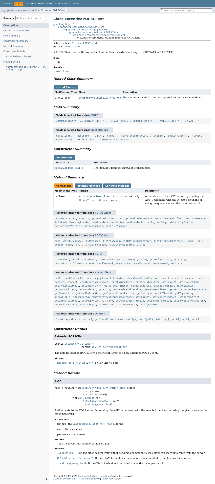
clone (58, 319)
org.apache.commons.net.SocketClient (81, 27)
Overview (7, 4)
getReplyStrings (160, 259)
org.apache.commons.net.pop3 (19, 10)
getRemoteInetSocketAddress (187, 289)
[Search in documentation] (186, 10)
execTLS (84, 218)
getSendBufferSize (88, 293)
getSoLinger (145, 293)
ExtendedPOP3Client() (18, 56)
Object (99, 313)
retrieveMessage (95, 244)
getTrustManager (195, 218)
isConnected (81, 297)
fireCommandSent (122, 282)
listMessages (111, 241)
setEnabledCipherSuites (108, 222)
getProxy (104, 289)
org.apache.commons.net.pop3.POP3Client (93, 32)
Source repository (110, 479)
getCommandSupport (112, 259)
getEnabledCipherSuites (107, 218)
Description (10, 25)
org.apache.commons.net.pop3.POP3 (85, 29)
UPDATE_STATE (193, 121)
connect (164, 278)
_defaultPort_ (64, 135)
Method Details (11, 62)
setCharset (142, 297)
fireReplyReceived (147, 282)
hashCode (116, 319)
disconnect (62, 259)
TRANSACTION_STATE (170, 121)
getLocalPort (87, 289)
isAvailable (62, 297)
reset (78, 244)
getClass (100, 319)
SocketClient (99, 130)
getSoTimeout (163, 293)
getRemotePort (64, 293)
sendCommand (105, 263)
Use (27, 4)
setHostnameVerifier (68, 226)
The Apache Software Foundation (94, 476)
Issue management (88, 479)
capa (57, 241)
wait (174, 319)
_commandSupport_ (66, 121)
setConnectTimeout (164, 297)
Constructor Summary (15, 41)
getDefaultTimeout (116, 285)
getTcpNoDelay (184, 293)
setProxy (107, 300)
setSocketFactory (66, 304)
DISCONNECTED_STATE (142, 121)
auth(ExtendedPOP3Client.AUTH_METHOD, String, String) (27, 68)
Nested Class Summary (16, 30)
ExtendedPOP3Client (53, 10)
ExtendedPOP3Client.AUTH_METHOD (99, 97)
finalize (84, 319)
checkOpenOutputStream (142, 278)
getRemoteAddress (155, 289)
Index (57, 4)
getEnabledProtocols (138, 218)
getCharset (169, 282)
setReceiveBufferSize (130, 300)
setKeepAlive (90, 300)
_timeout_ (197, 135)
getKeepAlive (185, 285)
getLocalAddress (65, 289)
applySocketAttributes (109, 278)
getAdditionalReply (84, 259)
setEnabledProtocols (140, 222)
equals (70, 319)
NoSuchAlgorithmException (108, 347)
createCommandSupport (94, 282)
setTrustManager (116, 226)
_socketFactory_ (177, 135)
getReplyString (137, 259)
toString (161, 319)
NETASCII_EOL (85, 139)
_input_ (98, 135)
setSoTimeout (107, 304)
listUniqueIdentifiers (169, 241)
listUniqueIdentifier (137, 241)
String (82, 200)
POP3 (94, 115)
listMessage (92, 241)
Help (75, 4)
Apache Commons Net (64, 479)
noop (69, 244)
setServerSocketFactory (189, 300)
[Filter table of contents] (30, 18)
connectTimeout (65, 139)
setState (176, 263)
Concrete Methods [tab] (117, 185)
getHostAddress (141, 285)
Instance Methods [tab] (88, 185)
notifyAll (145, 319)
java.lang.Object (63, 24)
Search (66, 4)
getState (179, 259)
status (141, 244)
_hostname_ (83, 135)
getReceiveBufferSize (127, 289)
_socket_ (158, 135)
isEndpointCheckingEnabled (72, 222)
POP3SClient (72, 46)
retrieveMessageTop (121, 244)
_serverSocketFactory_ (135, 135)
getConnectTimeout (67, 285)
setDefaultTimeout (67, 300)
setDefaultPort (189, 297)
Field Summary (11, 35)
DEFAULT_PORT (118, 121)
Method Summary (13, 46)
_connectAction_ (65, 218)
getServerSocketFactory (118, 293)
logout (59, 244)
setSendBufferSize (159, 300)
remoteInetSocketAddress (113, 139)
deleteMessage (72, 241)
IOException (91, 398)
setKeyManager (93, 226)
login (190, 241)
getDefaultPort (91, 285)
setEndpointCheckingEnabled (175, 222)
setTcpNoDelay (127, 304)
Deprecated (45, 4)
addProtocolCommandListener (73, 278)
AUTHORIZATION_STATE (93, 121)
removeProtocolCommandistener (74, 263)
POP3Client (102, 235)
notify (130, 319)
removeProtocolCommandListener (112, 297)
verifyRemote (148, 304)
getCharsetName (189, 282)
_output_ (111, 135)
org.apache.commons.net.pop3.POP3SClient (98, 35)
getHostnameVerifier (168, 218)
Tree (33, 4)
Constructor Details (14, 51)
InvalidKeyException (96, 404)
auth (81, 196)
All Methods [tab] (63, 185)
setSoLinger (88, 304)
